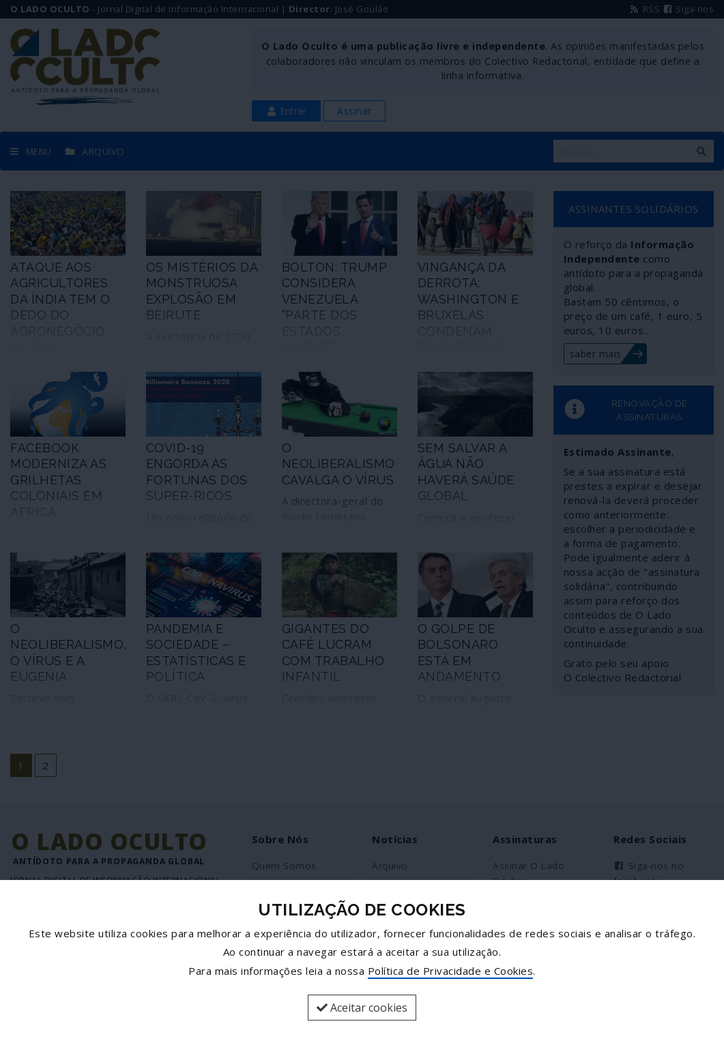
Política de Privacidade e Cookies (451, 971)
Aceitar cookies (362, 1007)
